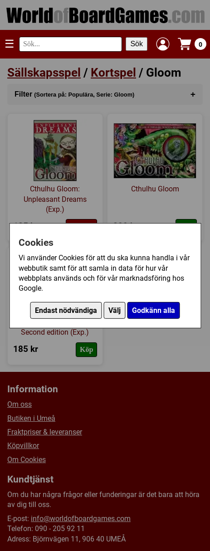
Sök (136, 44)
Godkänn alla (153, 310)
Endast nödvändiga (66, 310)
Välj (114, 310)
